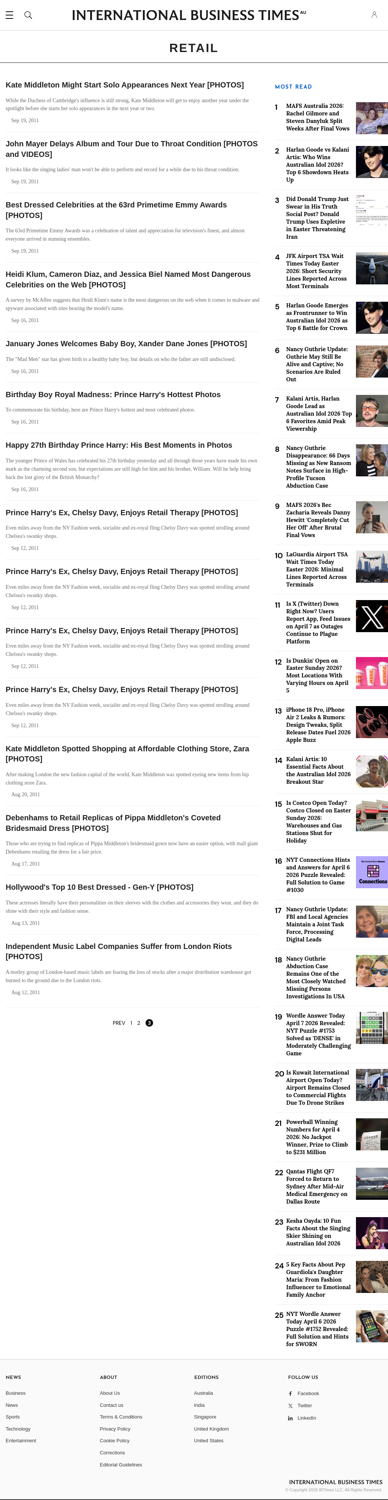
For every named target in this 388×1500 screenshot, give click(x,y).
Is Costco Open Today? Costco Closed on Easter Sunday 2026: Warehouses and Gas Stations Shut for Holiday (318, 821)
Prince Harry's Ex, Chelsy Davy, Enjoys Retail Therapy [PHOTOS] (122, 512)
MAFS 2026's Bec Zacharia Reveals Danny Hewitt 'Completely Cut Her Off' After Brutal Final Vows (318, 520)
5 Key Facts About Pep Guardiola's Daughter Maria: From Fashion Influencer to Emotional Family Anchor (318, 1279)
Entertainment (21, 1440)
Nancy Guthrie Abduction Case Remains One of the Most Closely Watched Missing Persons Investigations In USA (316, 977)
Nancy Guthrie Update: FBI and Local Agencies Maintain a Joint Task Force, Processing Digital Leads (317, 924)
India (199, 1405)
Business (16, 1393)
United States (209, 1440)
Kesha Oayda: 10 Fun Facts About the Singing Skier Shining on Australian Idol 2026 (318, 1232)
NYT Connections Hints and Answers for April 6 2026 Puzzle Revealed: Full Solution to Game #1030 (318, 875)
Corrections (112, 1452)
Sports (13, 1417)
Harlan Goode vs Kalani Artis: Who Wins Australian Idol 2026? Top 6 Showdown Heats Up (317, 164)
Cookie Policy (115, 1440)
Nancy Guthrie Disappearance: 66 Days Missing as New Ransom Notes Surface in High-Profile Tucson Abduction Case (318, 466)
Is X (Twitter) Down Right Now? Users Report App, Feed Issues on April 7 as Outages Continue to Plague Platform (318, 622)
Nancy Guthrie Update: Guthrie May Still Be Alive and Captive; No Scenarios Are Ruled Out (317, 364)
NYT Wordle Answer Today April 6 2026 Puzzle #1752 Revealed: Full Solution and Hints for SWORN (317, 1329)
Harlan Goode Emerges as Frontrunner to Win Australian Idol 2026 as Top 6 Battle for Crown (317, 317)
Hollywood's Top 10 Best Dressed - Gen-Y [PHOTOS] (99, 887)
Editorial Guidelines (121, 1465)
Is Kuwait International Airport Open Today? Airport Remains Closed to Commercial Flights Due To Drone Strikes (318, 1087)
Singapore (205, 1417)
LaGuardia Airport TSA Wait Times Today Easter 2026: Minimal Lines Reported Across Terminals (317, 569)
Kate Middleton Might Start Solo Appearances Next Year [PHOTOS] (125, 85)
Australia (203, 1393)
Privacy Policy (115, 1429)
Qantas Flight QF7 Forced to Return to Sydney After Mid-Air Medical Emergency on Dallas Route (317, 1186)
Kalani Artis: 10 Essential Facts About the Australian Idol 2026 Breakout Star (318, 770)
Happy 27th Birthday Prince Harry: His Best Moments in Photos (119, 445)
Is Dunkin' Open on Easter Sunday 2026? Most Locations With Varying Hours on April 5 (317, 675)
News (12, 1405)
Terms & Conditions (121, 1417)
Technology (18, 1429)
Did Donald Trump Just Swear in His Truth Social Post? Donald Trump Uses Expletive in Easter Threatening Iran (317, 217)
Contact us (111, 1405)
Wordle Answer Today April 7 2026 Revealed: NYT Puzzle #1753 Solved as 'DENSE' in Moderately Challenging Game (318, 1034)
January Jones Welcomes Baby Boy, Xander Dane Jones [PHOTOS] (126, 343)
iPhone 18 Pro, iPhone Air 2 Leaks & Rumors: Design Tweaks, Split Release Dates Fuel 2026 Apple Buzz (318, 724)
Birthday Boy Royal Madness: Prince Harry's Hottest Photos (113, 394)
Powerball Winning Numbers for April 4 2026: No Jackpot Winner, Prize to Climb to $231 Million (317, 1137)
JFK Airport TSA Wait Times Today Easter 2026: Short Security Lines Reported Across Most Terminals (316, 271)
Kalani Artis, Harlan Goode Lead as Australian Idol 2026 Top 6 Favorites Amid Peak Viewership (319, 413)
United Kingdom (211, 1429)
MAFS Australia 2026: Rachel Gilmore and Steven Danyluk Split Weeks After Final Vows (318, 117)
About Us (110, 1393)
